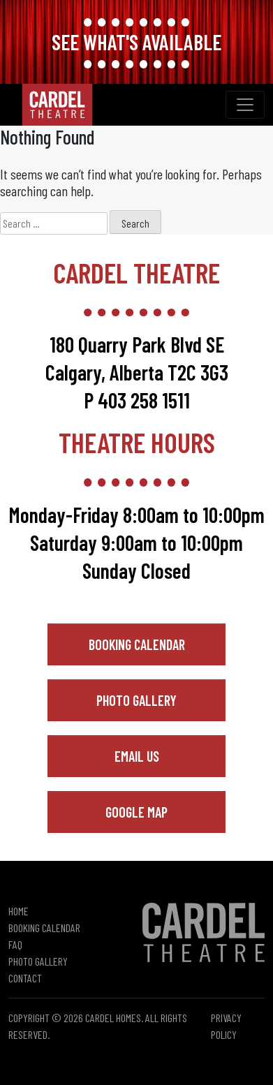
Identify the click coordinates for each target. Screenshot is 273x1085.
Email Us (137, 756)
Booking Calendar (137, 644)
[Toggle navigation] (245, 105)
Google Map (136, 812)
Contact (25, 977)
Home (18, 910)
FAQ (15, 944)
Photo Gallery (136, 700)
